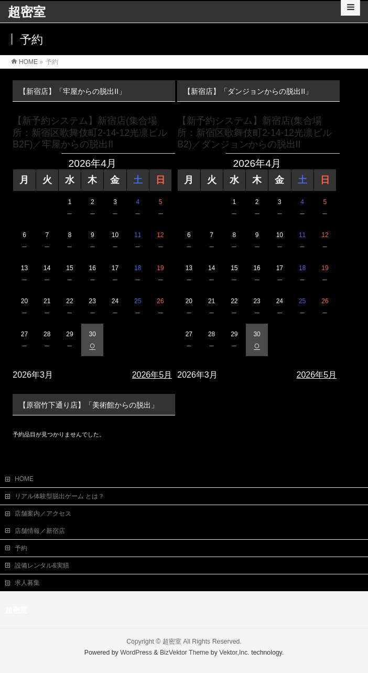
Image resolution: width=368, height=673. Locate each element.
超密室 (27, 12)
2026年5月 (152, 374)
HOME (24, 478)
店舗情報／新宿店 (40, 529)
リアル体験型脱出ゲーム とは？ (59, 495)
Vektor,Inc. (234, 651)
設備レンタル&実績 (42, 564)
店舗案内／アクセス (43, 512)
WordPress (136, 651)
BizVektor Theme (184, 651)
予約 (21, 547)
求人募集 (27, 581)
